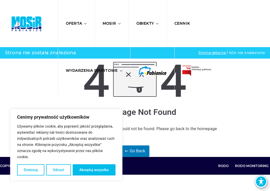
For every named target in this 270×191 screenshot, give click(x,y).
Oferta (76, 23)
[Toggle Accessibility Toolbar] (261, 181)
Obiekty (147, 23)
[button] (84, 23)
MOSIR (111, 23)
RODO (223, 166)
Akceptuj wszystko (94, 170)
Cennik (182, 23)
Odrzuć (58, 170)
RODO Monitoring (251, 166)
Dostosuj (30, 170)
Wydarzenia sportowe (94, 70)
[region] (66, 145)
